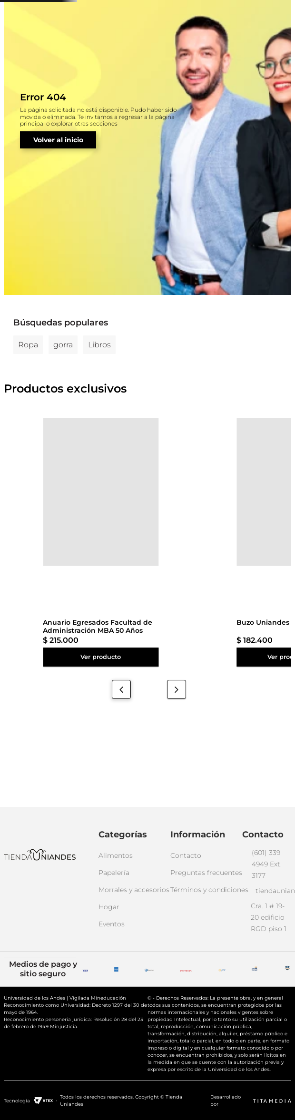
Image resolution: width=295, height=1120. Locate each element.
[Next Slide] (176, 750)
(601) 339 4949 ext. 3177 (132, 11)
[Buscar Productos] (191, 40)
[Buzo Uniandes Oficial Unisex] (88, 603)
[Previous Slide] (121, 750)
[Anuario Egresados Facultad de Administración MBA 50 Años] (28, 603)
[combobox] (127, 40)
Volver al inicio (58, 197)
